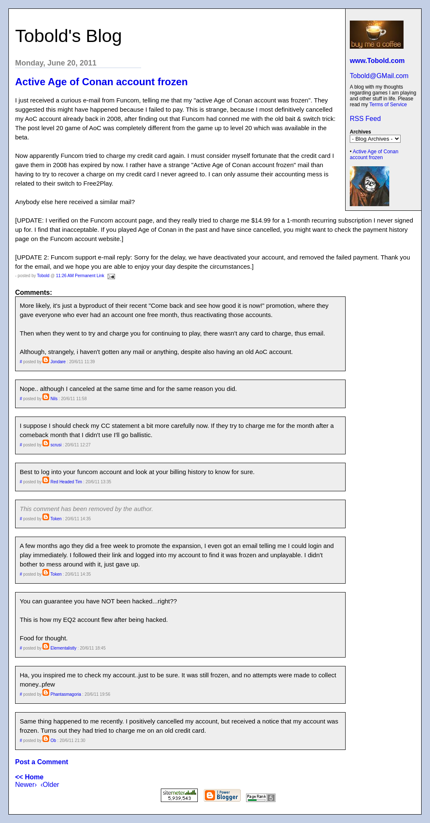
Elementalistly (63, 648)
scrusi (55, 445)
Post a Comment (41, 761)
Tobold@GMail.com (379, 75)
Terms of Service (387, 104)
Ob (53, 740)
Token (56, 518)
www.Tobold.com (377, 60)
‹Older (49, 784)
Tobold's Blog (68, 36)
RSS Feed (365, 118)
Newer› (26, 784)
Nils (54, 398)
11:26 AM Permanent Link (80, 275)
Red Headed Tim (66, 482)
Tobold (43, 275)
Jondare (58, 361)
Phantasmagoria (65, 694)
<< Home (29, 777)
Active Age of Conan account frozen (374, 154)
